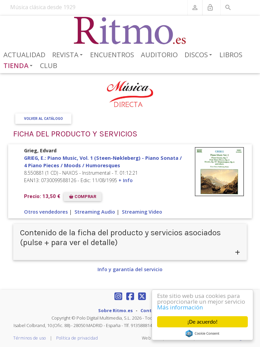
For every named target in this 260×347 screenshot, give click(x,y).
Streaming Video (142, 212)
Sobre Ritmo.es (115, 310)
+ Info (125, 180)
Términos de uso (29, 338)
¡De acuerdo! (202, 321)
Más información (180, 307)
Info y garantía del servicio (130, 269)
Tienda (19, 66)
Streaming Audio (94, 212)
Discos (199, 55)
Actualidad (24, 54)
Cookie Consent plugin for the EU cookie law (202, 333)
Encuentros (112, 54)
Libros (230, 54)
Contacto (151, 310)
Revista (68, 55)
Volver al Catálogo (43, 118)
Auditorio (159, 54)
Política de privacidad (77, 338)
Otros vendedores (46, 212)
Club (48, 65)
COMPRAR (82, 196)
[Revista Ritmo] (130, 31)
